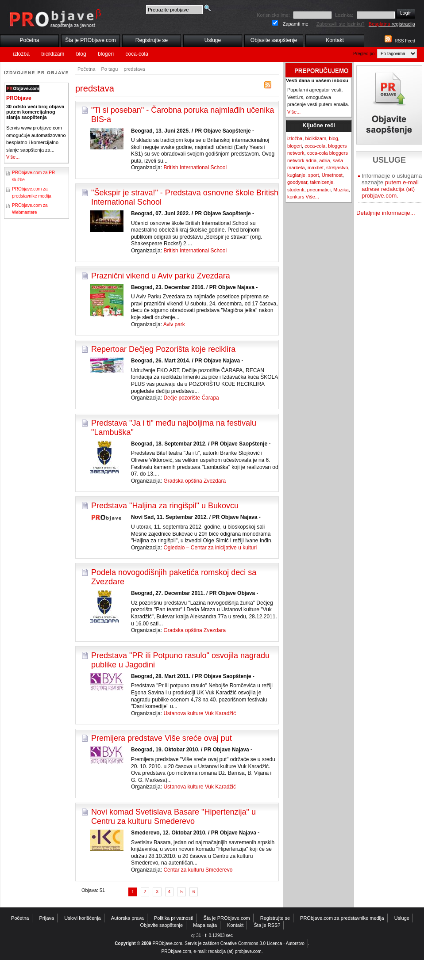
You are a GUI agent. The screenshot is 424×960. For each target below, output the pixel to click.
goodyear (297, 182)
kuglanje (296, 175)
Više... (12, 157)
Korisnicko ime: (273, 15)
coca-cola (137, 54)
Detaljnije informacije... (385, 213)
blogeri (106, 54)
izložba (21, 54)
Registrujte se (151, 40)
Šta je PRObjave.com (90, 40)
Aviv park (174, 324)
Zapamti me (295, 24)
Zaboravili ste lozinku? (340, 24)
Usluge (212, 40)
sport (313, 175)
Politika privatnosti (173, 918)
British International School (195, 167)
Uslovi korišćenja (82, 918)
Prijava (46, 918)
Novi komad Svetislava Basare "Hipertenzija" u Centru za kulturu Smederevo (173, 817)
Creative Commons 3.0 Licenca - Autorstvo (262, 943)
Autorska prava (127, 918)
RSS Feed (405, 40)
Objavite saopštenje (274, 40)
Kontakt (335, 40)
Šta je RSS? (267, 925)
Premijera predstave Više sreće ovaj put (161, 738)
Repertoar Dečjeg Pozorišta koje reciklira (163, 349)
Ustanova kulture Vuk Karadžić (199, 713)
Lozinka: (344, 15)
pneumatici (319, 189)
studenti (296, 189)
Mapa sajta (205, 925)
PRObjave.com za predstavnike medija (342, 918)
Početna (29, 40)
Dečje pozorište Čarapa (191, 398)
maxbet (316, 167)
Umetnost (332, 175)
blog (81, 54)
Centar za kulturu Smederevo (197, 870)
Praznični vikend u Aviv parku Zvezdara (160, 275)
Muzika (341, 189)
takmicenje (321, 182)
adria (324, 160)
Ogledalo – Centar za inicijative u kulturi (210, 548)
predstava (134, 69)
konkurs (296, 196)
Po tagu (109, 69)
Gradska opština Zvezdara (194, 481)
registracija (392, 24)
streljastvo (337, 167)
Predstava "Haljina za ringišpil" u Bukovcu (165, 505)
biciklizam (52, 54)
